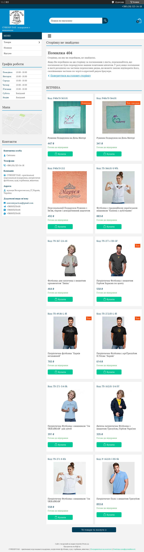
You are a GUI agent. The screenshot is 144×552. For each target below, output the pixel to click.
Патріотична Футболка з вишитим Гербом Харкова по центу (115, 282)
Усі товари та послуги (92, 529)
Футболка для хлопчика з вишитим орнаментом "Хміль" (67, 282)
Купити (62, 153)
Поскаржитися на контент (101, 549)
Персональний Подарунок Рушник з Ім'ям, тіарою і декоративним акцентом (69, 209)
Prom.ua (85, 544)
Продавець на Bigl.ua (72, 546)
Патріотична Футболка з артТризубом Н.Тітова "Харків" (117, 354)
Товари (7, 42)
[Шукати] (105, 19)
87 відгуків (119, 2)
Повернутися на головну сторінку (70, 75)
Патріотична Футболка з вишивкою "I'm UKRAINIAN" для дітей (69, 427)
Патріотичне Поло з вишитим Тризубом (118, 498)
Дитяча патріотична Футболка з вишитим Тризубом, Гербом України (116, 427)
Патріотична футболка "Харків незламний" (64, 354)
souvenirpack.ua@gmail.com (20, 203)
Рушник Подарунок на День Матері (67, 138)
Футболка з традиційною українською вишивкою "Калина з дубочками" (117, 209)
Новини (8, 47)
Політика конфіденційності (124, 549)
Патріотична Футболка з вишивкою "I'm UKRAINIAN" (69, 500)
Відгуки (7, 53)
